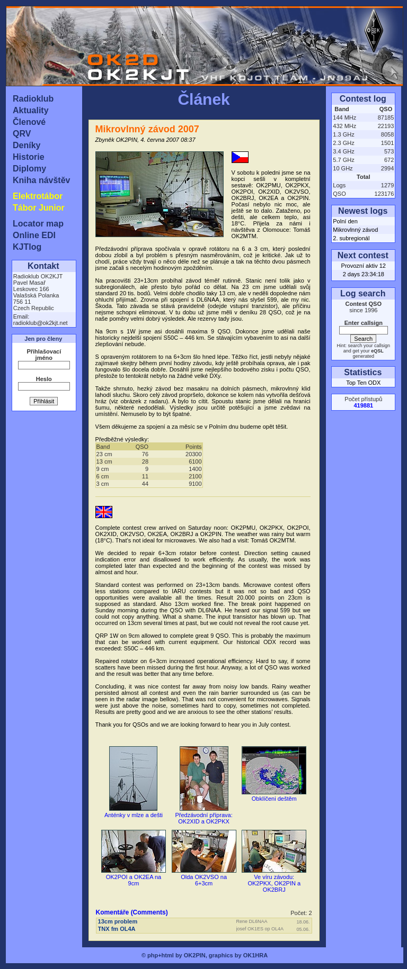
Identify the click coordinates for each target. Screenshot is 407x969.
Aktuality (31, 110)
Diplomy (29, 168)
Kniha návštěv (41, 180)
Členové (29, 121)
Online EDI (34, 235)
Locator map (38, 223)
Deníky (26, 145)
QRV (22, 133)
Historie (29, 156)
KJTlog (27, 246)
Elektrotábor (38, 196)
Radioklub (33, 98)
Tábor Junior (39, 207)
